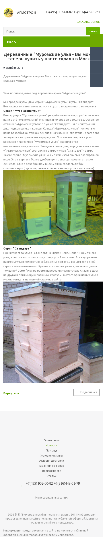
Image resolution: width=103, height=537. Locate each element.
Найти (93, 31)
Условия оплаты (52, 455)
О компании (52, 440)
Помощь (51, 450)
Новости (51, 445)
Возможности (51, 470)
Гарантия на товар (51, 465)
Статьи (51, 475)
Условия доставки (51, 460)
